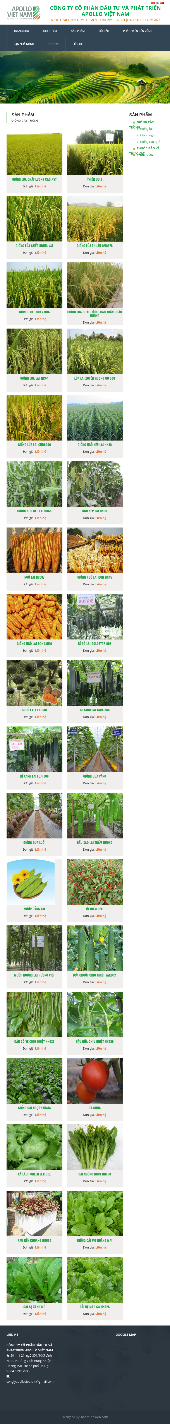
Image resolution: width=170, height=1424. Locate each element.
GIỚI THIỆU (50, 31)
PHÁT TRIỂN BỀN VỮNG (137, 31)
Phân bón (145, 155)
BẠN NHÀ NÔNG (24, 44)
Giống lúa (147, 129)
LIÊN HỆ (78, 44)
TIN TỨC (53, 44)
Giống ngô (147, 135)
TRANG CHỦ (21, 31)
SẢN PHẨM (78, 31)
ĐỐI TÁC (104, 31)
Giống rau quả (150, 142)
